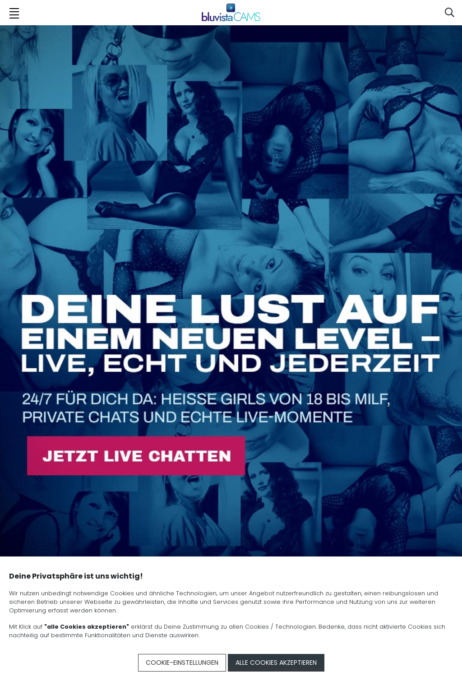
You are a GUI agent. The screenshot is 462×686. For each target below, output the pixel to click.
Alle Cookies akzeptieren (276, 662)
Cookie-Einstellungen (182, 662)
